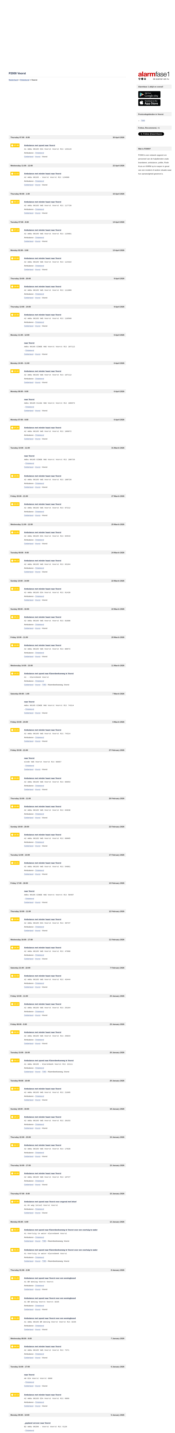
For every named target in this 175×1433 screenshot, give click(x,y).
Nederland (13, 80)
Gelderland (28, 157)
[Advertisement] (67, 108)
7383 (143, 121)
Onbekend (24, 80)
